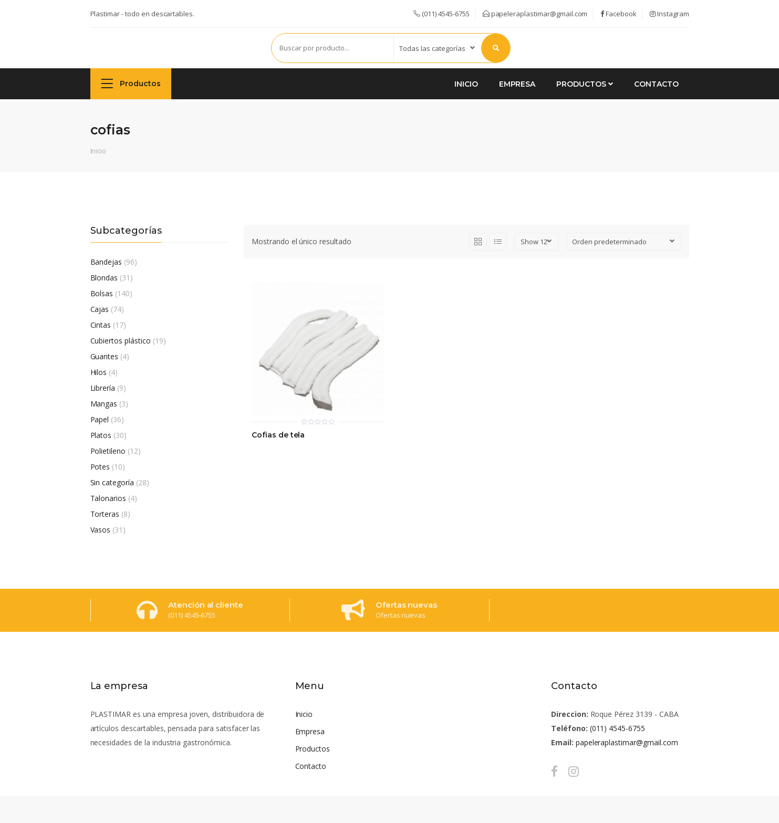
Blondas (104, 278)
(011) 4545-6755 (617, 728)
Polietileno (108, 451)
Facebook (618, 13)
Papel (99, 419)
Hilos (98, 372)
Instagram (669, 13)
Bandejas (106, 262)
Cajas (99, 309)
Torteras (105, 514)
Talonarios (108, 498)
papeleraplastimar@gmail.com (535, 13)
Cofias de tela (278, 435)
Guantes (104, 356)
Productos (131, 83)
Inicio (466, 84)
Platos (101, 435)
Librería (103, 388)
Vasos (100, 530)
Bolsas (101, 293)
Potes (100, 467)
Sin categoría (112, 482)
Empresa (517, 84)
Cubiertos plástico (120, 341)
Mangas (104, 404)
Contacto (656, 84)
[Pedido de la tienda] (623, 242)
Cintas (100, 325)
